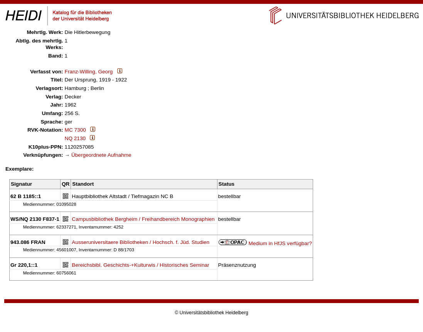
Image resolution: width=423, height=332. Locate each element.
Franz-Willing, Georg (89, 72)
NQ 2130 (75, 138)
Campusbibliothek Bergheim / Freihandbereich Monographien (143, 219)
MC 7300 (75, 130)
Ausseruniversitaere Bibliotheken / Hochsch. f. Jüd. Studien (140, 242)
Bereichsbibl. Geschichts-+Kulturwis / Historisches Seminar (140, 265)
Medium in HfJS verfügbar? (280, 243)
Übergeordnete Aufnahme (101, 155)
